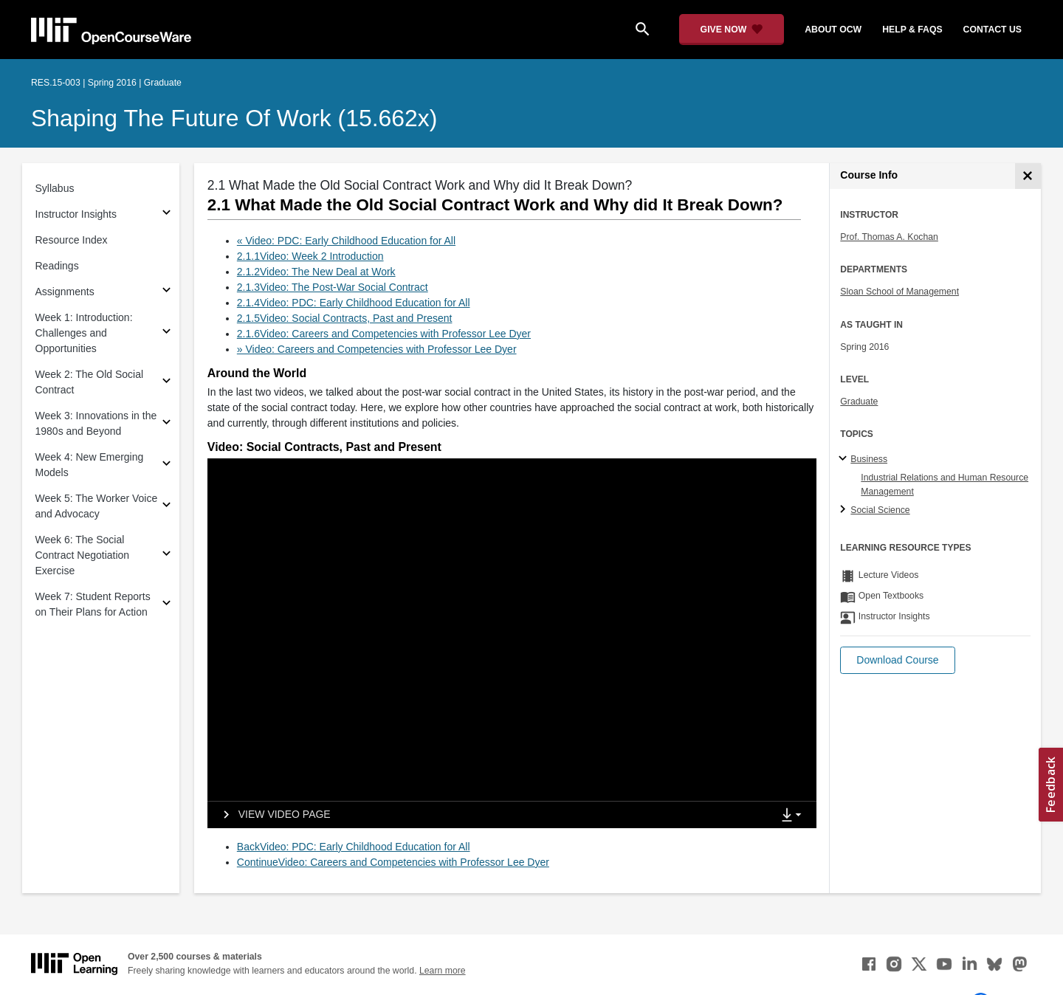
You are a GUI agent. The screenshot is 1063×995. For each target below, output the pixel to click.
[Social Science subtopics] (845, 510)
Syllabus (55, 188)
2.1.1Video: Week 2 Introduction (310, 256)
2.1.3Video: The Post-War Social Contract (332, 287)
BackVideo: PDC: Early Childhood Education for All (353, 847)
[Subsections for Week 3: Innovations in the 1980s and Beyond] (166, 424)
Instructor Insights (76, 214)
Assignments (64, 291)
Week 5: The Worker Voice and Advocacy (96, 506)
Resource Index (71, 240)
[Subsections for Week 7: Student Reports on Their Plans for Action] (166, 605)
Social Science (879, 510)
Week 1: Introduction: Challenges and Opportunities (84, 332)
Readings (57, 266)
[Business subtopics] (845, 459)
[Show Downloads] (794, 816)
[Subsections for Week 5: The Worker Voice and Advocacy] (166, 507)
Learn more (442, 970)
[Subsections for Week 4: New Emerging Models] (166, 465)
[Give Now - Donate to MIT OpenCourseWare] (732, 29)
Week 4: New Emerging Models (89, 464)
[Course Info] (1028, 176)
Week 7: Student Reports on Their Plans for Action (93, 604)
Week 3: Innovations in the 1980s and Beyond (96, 423)
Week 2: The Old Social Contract (89, 382)
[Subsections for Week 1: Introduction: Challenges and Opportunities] (166, 333)
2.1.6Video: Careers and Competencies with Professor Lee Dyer (384, 334)
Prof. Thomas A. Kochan (889, 237)
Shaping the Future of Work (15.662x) (234, 118)
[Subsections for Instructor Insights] (166, 214)
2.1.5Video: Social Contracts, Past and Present (345, 318)
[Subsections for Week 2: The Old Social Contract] (166, 383)
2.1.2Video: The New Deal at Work (316, 272)
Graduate (859, 401)
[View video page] (272, 815)
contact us (992, 29)
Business (868, 459)
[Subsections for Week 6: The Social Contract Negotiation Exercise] (166, 555)
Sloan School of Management (899, 291)
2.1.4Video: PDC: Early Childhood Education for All (353, 303)
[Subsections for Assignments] (166, 292)
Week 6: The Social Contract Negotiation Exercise (82, 555)
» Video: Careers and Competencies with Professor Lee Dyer (377, 349)
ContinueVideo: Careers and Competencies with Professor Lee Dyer (393, 862)
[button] (897, 660)
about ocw (833, 29)
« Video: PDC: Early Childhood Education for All (346, 241)
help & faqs (912, 29)
